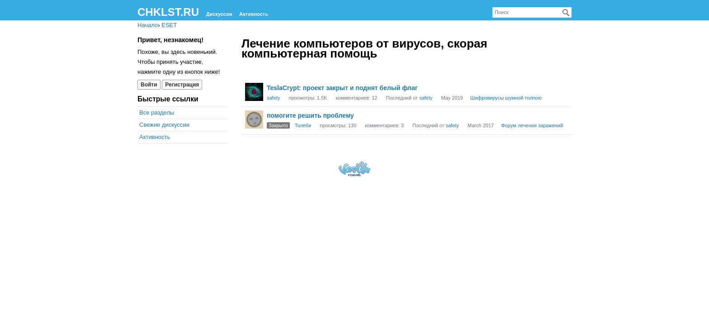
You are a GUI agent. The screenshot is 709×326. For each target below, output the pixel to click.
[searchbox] (532, 12)
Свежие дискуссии (164, 124)
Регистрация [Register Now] (182, 85)
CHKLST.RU (168, 12)
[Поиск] (566, 12)
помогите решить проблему (310, 115)
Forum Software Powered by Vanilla (354, 168)
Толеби (303, 125)
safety (273, 98)
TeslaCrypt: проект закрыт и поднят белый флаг (342, 87)
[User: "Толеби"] (254, 119)
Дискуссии (219, 14)
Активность (253, 14)
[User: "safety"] (254, 92)
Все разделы (156, 112)
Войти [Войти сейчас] (149, 85)
